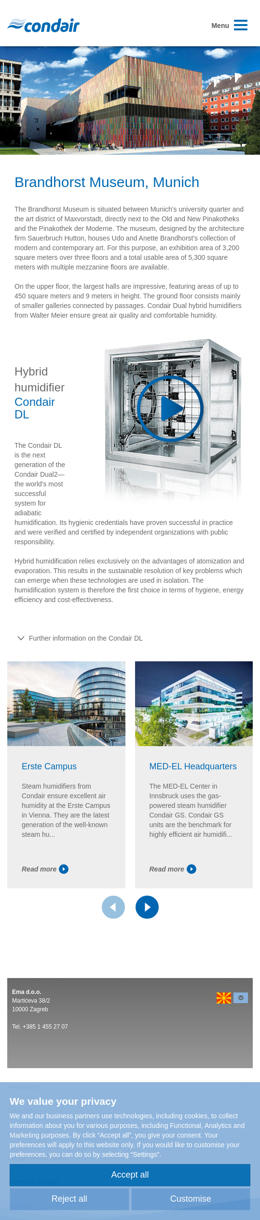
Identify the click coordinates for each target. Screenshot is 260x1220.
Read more (45, 869)
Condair (43, 25)
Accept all (130, 1175)
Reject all (69, 1199)
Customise (190, 1199)
